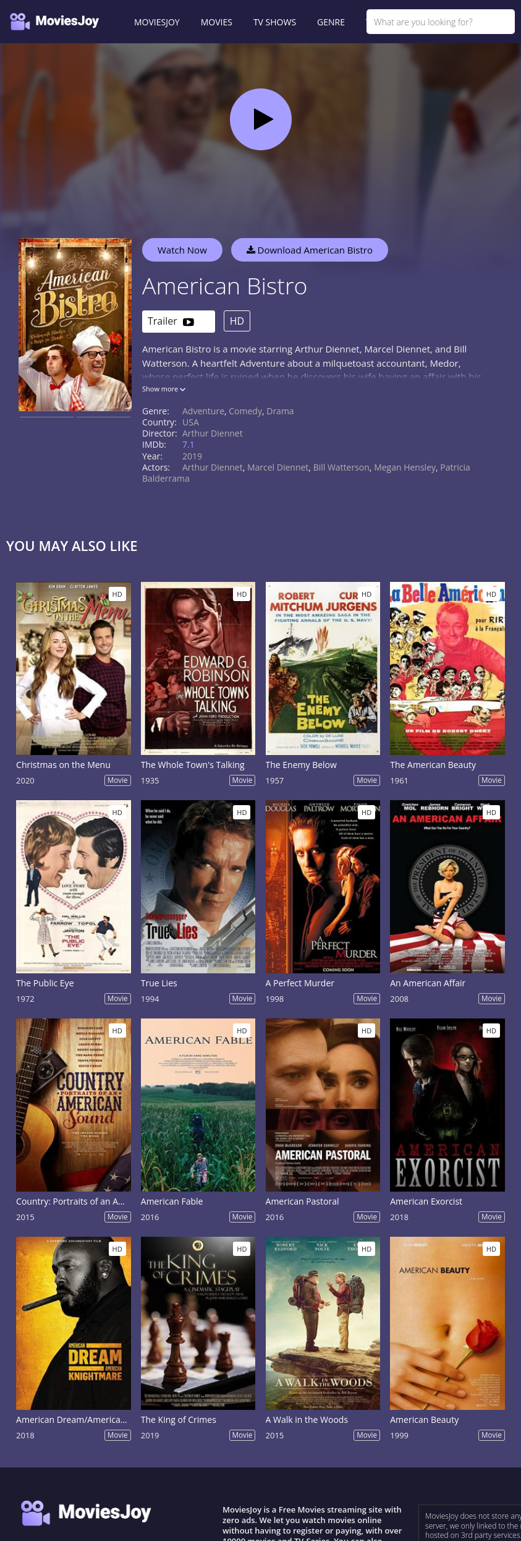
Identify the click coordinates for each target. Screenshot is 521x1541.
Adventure (203, 411)
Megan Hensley (405, 467)
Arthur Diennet (212, 433)
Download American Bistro (310, 250)
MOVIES (216, 22)
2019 (192, 456)
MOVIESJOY (157, 22)
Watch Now (182, 250)
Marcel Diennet (277, 467)
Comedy (245, 411)
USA (190, 422)
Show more (163, 388)
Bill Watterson (341, 467)
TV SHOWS (274, 22)
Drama (280, 411)
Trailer (171, 322)
